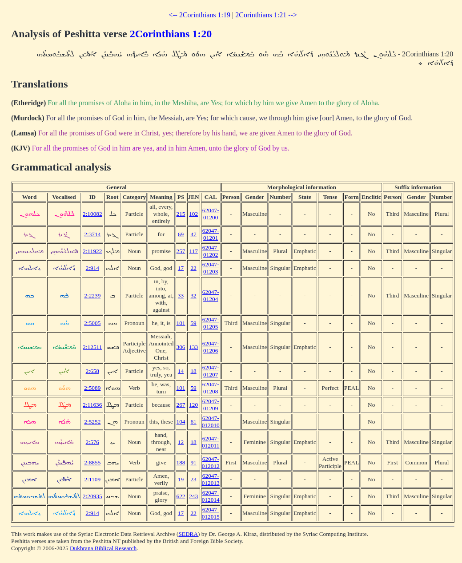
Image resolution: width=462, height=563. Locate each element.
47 (193, 234)
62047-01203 (210, 268)
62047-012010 (211, 421)
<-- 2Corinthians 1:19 (199, 15)
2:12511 (92, 347)
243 (193, 496)
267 (181, 404)
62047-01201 (210, 234)
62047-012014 (211, 496)
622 (181, 496)
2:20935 (92, 496)
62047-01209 (210, 405)
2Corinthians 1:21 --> (266, 15)
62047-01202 (210, 251)
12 (181, 442)
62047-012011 (211, 442)
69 (181, 234)
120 (193, 404)
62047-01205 (210, 323)
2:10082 (92, 213)
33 (181, 295)
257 (181, 251)
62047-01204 (210, 295)
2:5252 (92, 421)
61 (193, 421)
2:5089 (92, 388)
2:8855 (92, 462)
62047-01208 (210, 388)
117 (193, 251)
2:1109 (92, 479)
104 (181, 421)
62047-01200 (210, 214)
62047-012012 (211, 462)
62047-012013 (211, 479)
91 (193, 462)
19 (181, 479)
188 (181, 462)
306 (181, 347)
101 (181, 323)
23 (193, 479)
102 (193, 213)
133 (193, 347)
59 (193, 323)
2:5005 (92, 323)
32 (193, 295)
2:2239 (92, 295)
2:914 (92, 268)
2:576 (92, 442)
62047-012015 (211, 513)
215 (181, 213)
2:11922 (92, 251)
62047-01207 (210, 371)
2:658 (92, 371)
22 (193, 268)
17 (181, 268)
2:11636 (92, 404)
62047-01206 (210, 347)
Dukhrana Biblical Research (103, 548)
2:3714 (92, 234)
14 (181, 371)
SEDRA (188, 534)
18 (193, 371)
